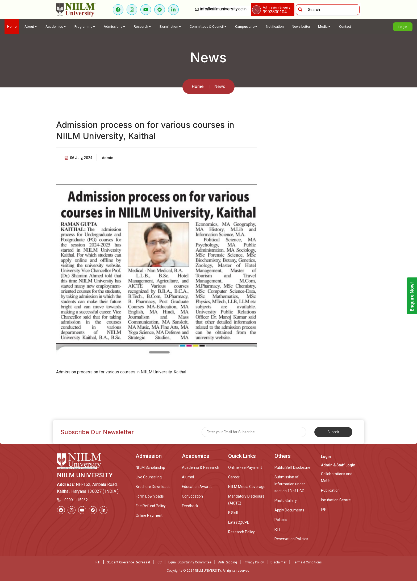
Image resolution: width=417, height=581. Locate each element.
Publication (330, 490)
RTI (277, 529)
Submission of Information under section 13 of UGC (289, 484)
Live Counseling (149, 477)
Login (402, 27)
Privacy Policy (254, 562)
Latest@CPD (238, 522)
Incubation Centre (336, 500)
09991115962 (76, 500)
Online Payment (149, 515)
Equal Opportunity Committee (189, 562)
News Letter (301, 27)
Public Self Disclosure (292, 467)
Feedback (190, 506)
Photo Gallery (285, 500)
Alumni (188, 477)
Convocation (192, 496)
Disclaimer (278, 562)
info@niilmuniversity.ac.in (225, 8)
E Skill (233, 513)
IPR (324, 509)
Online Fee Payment (245, 467)
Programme (85, 27)
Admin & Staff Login (338, 465)
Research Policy (241, 532)
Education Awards (197, 487)
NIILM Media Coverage (246, 487)
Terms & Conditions (307, 562)
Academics (55, 27)
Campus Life (246, 27)
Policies (280, 520)
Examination (171, 27)
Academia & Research (200, 467)
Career (234, 477)
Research (143, 27)
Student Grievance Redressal (128, 562)
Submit (333, 432)
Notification (275, 27)
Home (11, 27)
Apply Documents (289, 510)
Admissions (115, 27)
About (30, 27)
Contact (345, 27)
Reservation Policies (291, 539)
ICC (159, 562)
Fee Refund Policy (151, 506)
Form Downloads (150, 496)
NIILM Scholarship (150, 467)
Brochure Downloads (153, 487)
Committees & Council (208, 27)
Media (324, 27)
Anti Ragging (227, 562)
